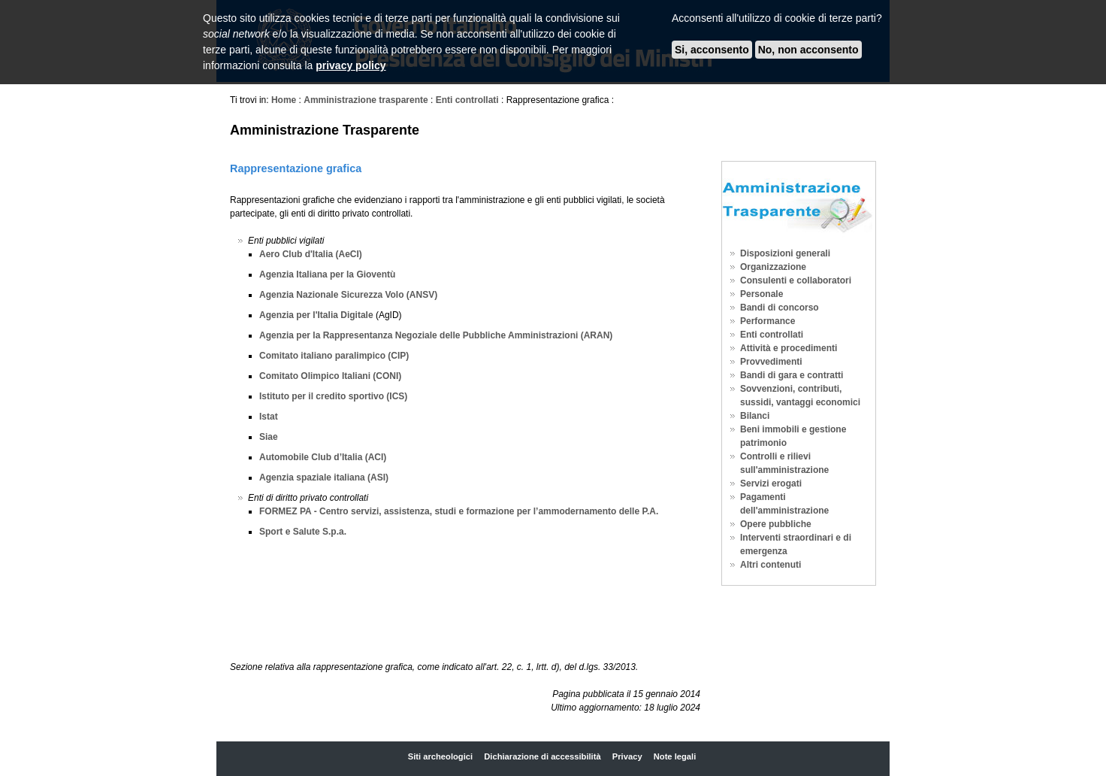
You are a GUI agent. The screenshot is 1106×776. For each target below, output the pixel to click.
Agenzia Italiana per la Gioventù (327, 274)
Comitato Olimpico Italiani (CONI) (330, 376)
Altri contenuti (770, 564)
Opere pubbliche (775, 524)
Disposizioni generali (785, 253)
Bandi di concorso (779, 307)
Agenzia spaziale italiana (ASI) (323, 477)
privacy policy (350, 65)
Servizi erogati (771, 483)
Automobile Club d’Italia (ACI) (322, 457)
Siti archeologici (440, 756)
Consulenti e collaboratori (795, 280)
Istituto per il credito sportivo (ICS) (333, 396)
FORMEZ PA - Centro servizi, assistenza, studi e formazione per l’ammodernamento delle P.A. (458, 511)
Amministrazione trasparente (366, 100)
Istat (268, 416)
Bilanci (754, 416)
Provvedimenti (771, 361)
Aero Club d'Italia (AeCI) (310, 254)
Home (283, 100)
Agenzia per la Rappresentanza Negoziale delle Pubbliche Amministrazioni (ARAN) (435, 335)
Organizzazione (773, 267)
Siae (268, 437)
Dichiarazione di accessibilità (542, 756)
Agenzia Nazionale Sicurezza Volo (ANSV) (348, 294)
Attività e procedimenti (788, 348)
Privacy (627, 756)
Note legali (675, 756)
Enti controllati (468, 100)
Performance (767, 321)
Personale (761, 294)
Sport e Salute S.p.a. (302, 531)
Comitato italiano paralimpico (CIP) (334, 355)
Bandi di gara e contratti (791, 375)
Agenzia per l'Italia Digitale (317, 315)
